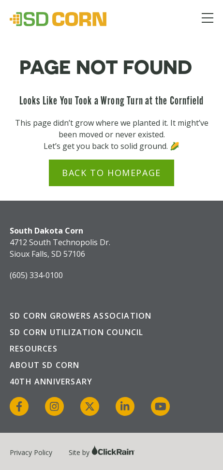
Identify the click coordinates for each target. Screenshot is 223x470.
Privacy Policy (31, 452)
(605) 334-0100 (36, 275)
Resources (34, 348)
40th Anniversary (51, 381)
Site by (102, 452)
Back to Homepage (111, 172)
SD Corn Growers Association (80, 315)
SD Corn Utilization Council (76, 332)
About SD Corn (45, 365)
